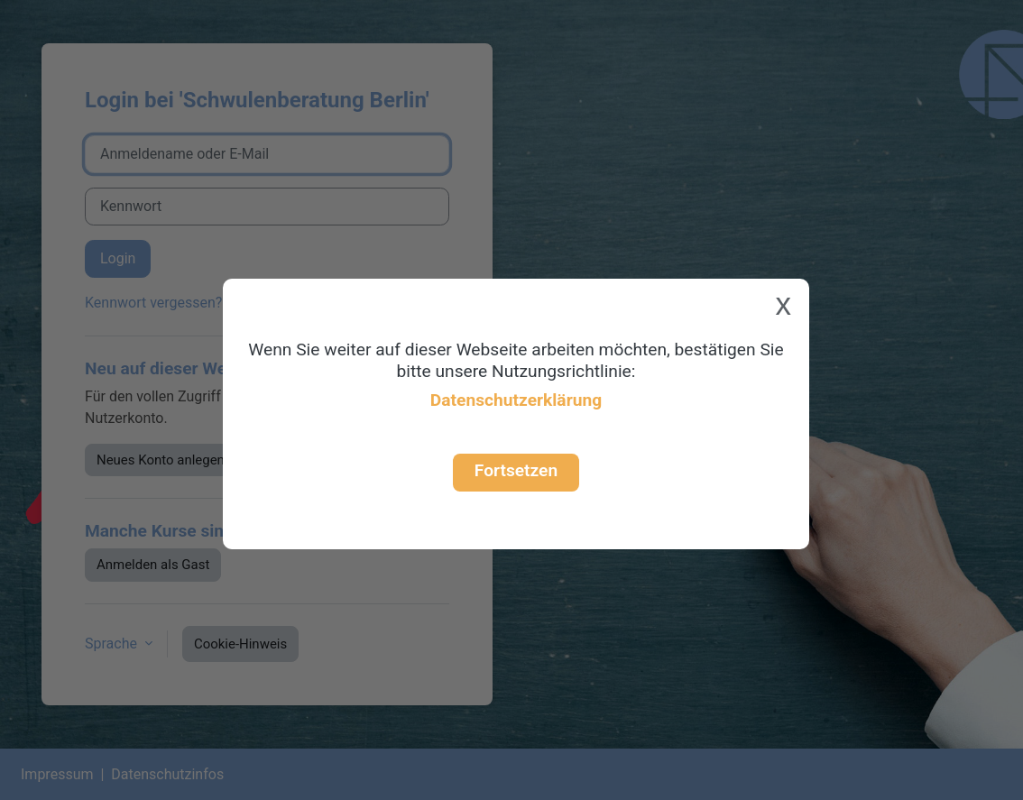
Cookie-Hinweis (240, 644)
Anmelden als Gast (153, 564)
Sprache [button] (113, 643)
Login (117, 258)
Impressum (57, 774)
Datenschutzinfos (167, 774)
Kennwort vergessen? (153, 302)
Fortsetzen (516, 470)
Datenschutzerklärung (516, 400)
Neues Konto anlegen (161, 460)
